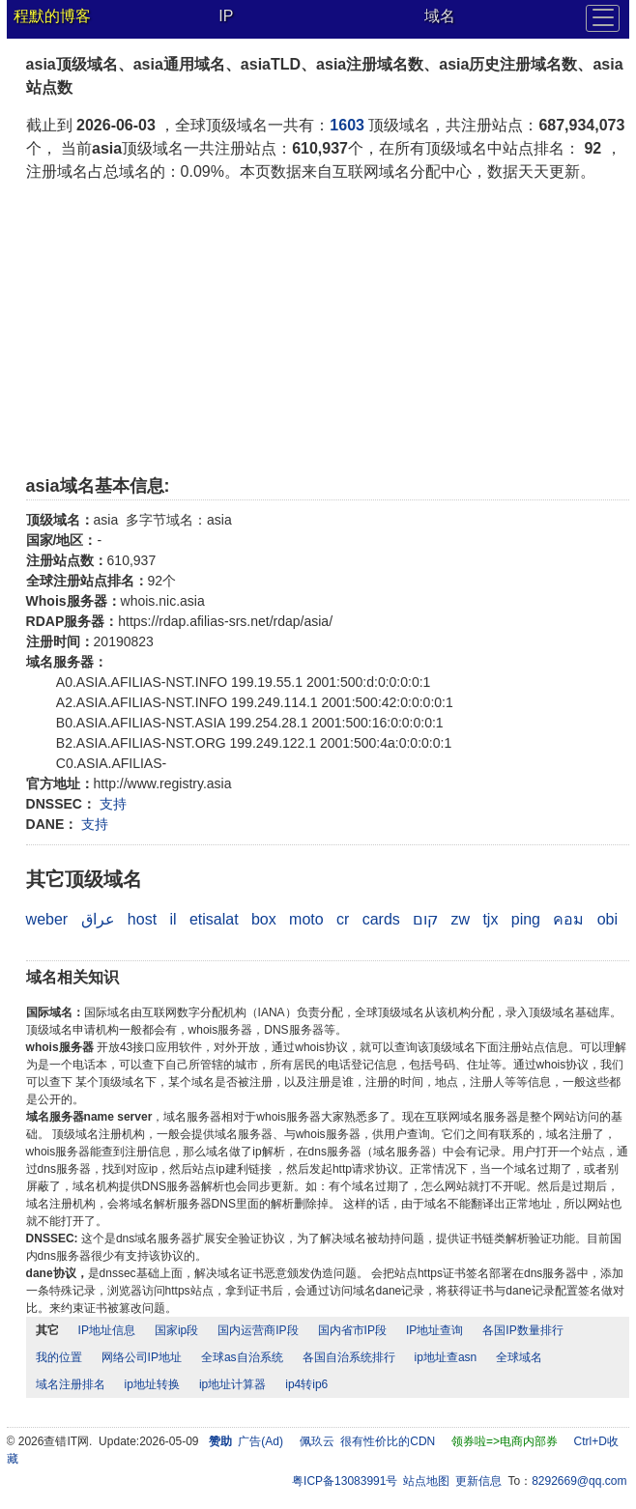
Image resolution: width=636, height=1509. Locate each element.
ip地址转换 (152, 1384)
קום (425, 919)
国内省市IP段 (352, 1330)
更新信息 (478, 1481)
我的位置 (59, 1357)
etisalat (214, 919)
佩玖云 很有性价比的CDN (368, 1441)
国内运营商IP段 (257, 1330)
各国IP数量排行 (522, 1330)
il (172, 919)
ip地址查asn (446, 1357)
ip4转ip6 (306, 1384)
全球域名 (519, 1357)
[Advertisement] (328, 328)
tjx (490, 919)
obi (607, 919)
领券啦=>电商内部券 (504, 1441)
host (142, 919)
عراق (98, 919)
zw (460, 919)
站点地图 (426, 1481)
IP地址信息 (106, 1330)
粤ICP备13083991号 (344, 1481)
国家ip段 (176, 1330)
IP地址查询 (434, 1330)
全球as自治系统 (242, 1357)
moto (306, 919)
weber (47, 919)
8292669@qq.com (579, 1481)
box (263, 919)
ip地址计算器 (232, 1384)
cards (381, 919)
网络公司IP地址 (141, 1357)
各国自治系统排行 (349, 1357)
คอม (568, 919)
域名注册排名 (70, 1384)
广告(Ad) (260, 1441)
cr (342, 919)
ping (525, 919)
